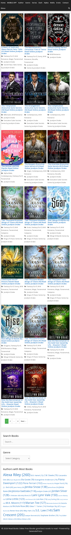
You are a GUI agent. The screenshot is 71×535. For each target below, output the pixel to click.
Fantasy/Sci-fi (9, 56)
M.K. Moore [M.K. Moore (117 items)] (15, 502)
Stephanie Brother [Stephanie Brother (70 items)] (50, 515)
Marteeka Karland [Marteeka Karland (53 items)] (53, 503)
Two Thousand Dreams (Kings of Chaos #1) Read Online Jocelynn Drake (35, 340)
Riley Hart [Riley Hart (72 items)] (29, 510)
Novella (35, 59)
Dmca (3, 8)
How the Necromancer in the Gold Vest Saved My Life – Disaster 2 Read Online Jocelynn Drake (35, 401)
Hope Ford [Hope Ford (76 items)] (61, 483)
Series (34, 3)
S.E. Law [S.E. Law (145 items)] (44, 510)
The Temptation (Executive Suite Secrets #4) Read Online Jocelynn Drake (12, 109)
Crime (29, 407)
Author (21, 3)
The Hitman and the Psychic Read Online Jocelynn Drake (10, 168)
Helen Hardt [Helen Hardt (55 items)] (48, 483)
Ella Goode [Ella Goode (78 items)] (27, 479)
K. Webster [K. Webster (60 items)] (15, 495)
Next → (23, 421)
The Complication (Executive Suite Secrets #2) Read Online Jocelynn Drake (58, 109)
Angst (29, 171)
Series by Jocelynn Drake (36, 68)
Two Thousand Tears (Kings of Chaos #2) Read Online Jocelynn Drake (58, 281)
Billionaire (7, 115)
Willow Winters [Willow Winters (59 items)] (23, 519)
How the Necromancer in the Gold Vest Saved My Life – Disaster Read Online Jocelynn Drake (12, 403)
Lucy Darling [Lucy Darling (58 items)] (53, 499)
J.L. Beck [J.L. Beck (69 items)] (8, 487)
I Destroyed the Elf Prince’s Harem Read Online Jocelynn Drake (10, 281)
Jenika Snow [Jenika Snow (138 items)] (36, 487)
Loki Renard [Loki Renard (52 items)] (30, 499)
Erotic (58, 3)
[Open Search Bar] (69, 8)
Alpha (46, 3)
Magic (11, 59)
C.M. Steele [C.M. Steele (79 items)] (51, 475)
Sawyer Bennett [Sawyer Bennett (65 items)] (32, 515)
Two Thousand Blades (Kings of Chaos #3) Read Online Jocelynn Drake (35, 281)
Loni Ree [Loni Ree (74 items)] (41, 499)
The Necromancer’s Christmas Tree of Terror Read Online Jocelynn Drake (35, 50)
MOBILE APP (12, 3)
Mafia (52, 3)
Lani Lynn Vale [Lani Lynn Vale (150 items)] (45, 495)
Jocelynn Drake (9, 62)
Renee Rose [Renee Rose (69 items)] (16, 510)
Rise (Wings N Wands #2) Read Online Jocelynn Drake (11, 341)
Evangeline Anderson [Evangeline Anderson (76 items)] (46, 479)
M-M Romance (55, 54)
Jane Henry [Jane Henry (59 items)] (19, 487)
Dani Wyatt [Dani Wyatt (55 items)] (15, 480)
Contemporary (32, 115)
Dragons (7, 346)
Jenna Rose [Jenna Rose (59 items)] (53, 487)
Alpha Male (8, 173)
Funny (40, 56)
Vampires (4, 233)
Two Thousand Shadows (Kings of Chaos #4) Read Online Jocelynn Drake (35, 222)
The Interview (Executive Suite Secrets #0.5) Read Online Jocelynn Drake (58, 166)
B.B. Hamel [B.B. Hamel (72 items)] (37, 475)
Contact (66, 3)
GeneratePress (35, 531)
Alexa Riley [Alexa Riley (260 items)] (16, 474)
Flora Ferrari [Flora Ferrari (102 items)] (32, 483)
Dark (40, 3)
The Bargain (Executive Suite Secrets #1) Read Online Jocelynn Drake (34, 166)
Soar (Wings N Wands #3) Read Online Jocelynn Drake (58, 222)
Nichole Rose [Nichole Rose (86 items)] (21, 506)
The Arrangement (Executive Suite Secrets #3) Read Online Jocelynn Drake (35, 109)
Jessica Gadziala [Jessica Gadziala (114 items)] (24, 491)
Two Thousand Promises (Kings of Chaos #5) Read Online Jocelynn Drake (12, 222)
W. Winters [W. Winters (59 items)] (11, 519)
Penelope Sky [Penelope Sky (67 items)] (53, 506)
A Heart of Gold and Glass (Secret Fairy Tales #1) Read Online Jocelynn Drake (12, 50)
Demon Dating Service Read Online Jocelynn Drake (57, 49)
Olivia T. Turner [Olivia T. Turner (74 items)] (37, 506)
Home (3, 3)
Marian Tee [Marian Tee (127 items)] (35, 502)
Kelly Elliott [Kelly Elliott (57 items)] (26, 495)
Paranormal (18, 59)
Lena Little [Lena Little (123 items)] (15, 499)
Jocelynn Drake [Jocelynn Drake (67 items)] (43, 491)
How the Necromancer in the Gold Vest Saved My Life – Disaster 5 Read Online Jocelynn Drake (58, 344)
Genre (27, 3)
